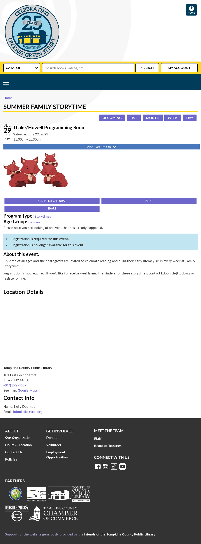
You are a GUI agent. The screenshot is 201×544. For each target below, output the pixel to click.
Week (173, 118)
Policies (11, 459)
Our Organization (18, 437)
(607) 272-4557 (14, 385)
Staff (98, 438)
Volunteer (54, 445)
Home (8, 98)
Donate (52, 437)
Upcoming (112, 118)
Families (34, 222)
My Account (179, 68)
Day (189, 118)
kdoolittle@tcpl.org (27, 411)
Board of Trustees (107, 446)
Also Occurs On (102, 147)
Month (152, 118)
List (133, 118)
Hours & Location (18, 445)
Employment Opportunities (57, 454)
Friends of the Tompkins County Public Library (119, 534)
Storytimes (43, 216)
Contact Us (13, 452)
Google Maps (28, 390)
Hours (192, 10)
